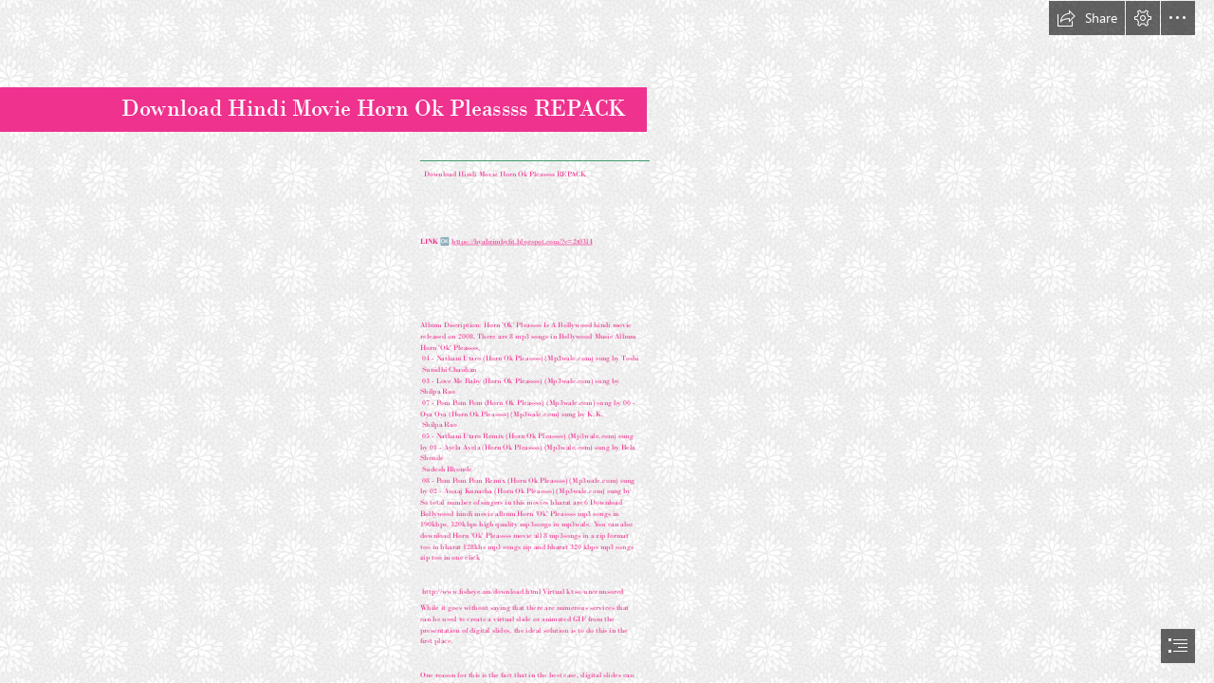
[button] (1087, 18)
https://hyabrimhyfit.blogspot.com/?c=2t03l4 (522, 241)
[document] (607, 341)
